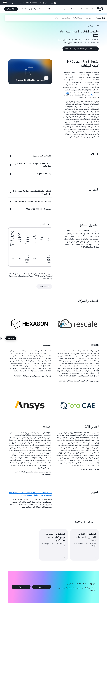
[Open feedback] (2, 338)
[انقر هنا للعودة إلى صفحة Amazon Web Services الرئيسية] (100, 10)
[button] (89, 9)
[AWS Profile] (5, 2)
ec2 (97, 26)
